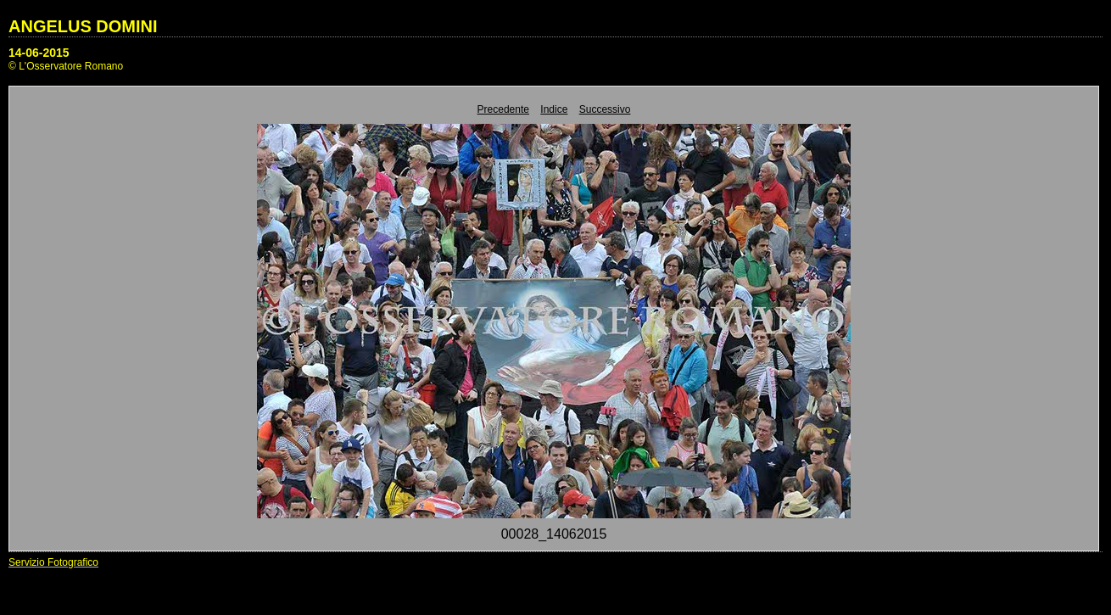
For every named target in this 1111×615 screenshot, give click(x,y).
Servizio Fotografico (53, 562)
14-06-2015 (39, 52)
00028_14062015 (554, 534)
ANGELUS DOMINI (83, 26)
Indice (553, 109)
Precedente (503, 109)
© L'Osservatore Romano (65, 66)
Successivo (605, 109)
